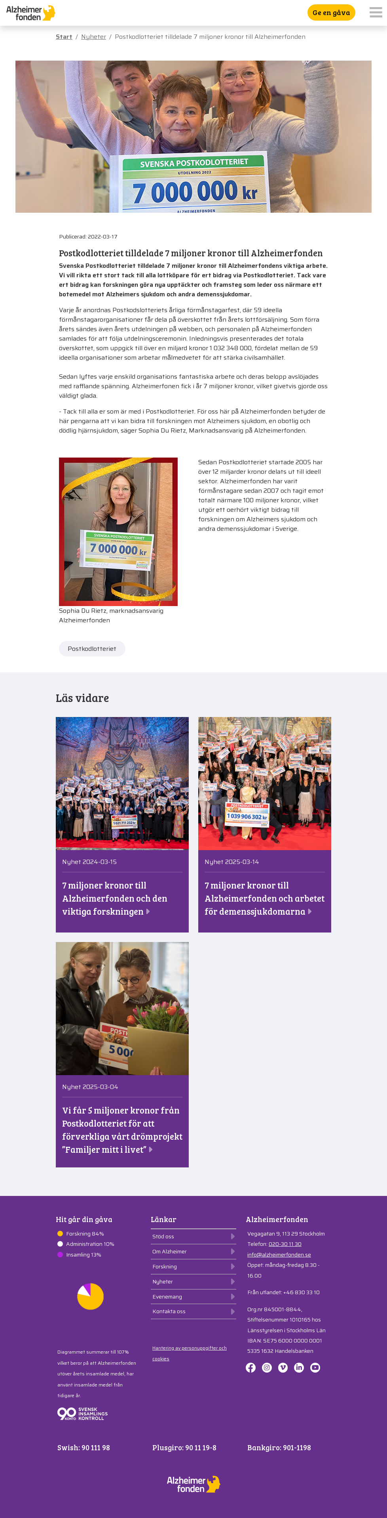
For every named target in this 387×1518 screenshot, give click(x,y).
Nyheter (93, 37)
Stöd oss (163, 1236)
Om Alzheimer (169, 1251)
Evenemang (167, 1296)
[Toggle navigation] (376, 12)
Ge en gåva (331, 12)
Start (64, 37)
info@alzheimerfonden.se (279, 1254)
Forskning (164, 1266)
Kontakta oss (169, 1311)
